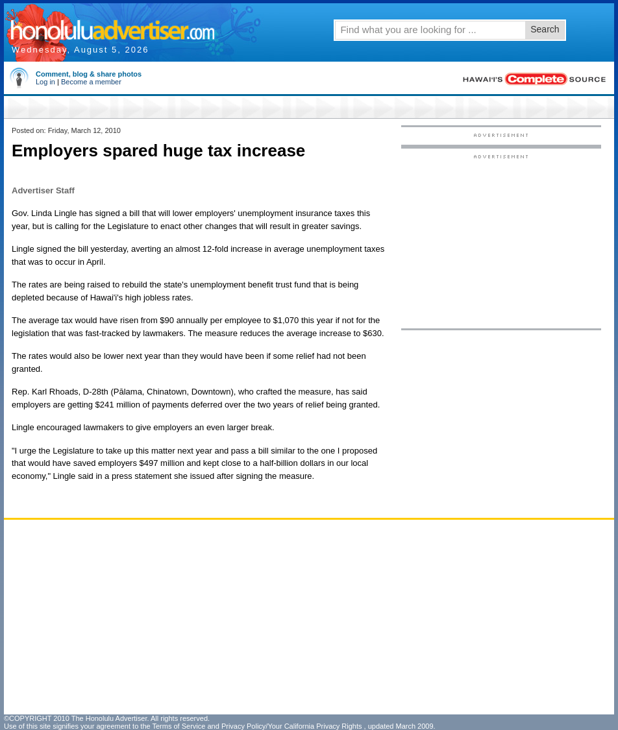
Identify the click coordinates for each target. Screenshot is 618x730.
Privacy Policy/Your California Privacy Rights (291, 726)
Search (544, 29)
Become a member (91, 82)
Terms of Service (178, 726)
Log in (45, 82)
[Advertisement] (357, 617)
